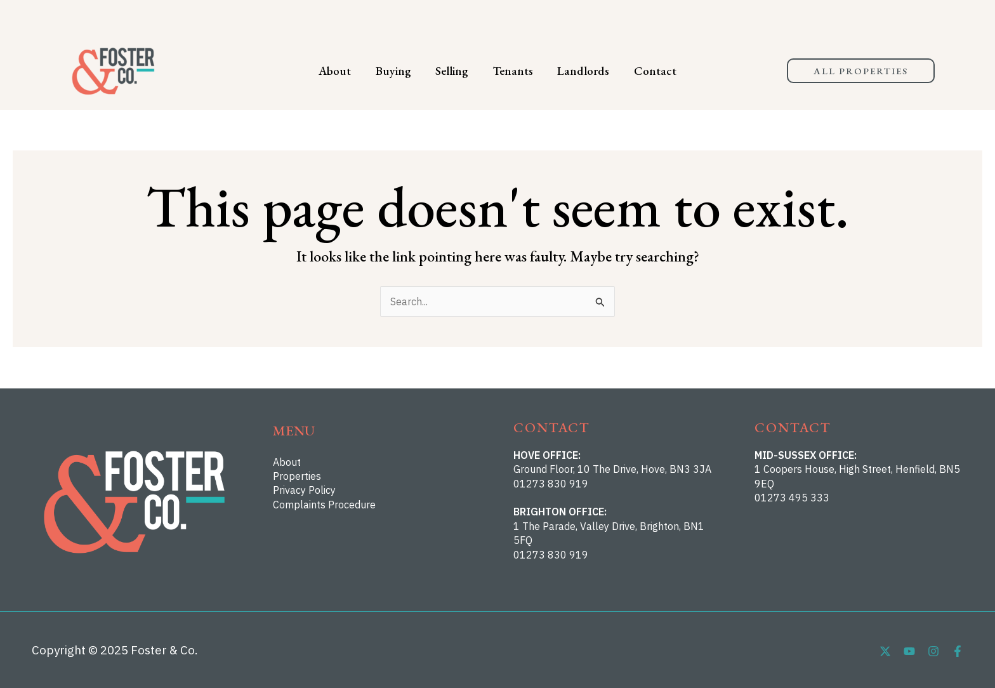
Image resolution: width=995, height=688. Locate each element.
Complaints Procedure (324, 504)
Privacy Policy (304, 490)
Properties (297, 476)
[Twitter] (885, 651)
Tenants (510, 71)
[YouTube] (909, 651)
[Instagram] (933, 651)
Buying (401, 71)
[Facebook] (957, 651)
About (348, 71)
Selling (454, 71)
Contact (642, 71)
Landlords (576, 71)
